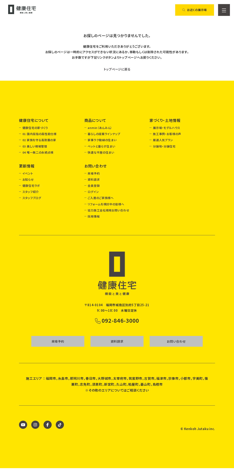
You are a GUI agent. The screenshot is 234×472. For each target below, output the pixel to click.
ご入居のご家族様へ (101, 198)
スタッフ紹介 (30, 192)
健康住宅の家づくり (35, 128)
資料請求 (94, 179)
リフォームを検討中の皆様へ (106, 204)
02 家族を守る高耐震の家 (39, 140)
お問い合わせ (176, 345)
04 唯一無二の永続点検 (37, 152)
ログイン (93, 192)
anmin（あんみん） (100, 128)
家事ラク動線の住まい (102, 140)
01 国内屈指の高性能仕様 (39, 134)
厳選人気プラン (163, 140)
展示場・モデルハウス (166, 128)
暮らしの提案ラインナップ (104, 134)
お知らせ (28, 179)
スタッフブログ (31, 198)
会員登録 (94, 186)
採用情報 (94, 216)
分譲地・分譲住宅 (164, 146)
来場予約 (94, 173)
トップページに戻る (117, 69)
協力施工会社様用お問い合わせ (108, 210)
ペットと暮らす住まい (101, 146)
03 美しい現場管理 (34, 146)
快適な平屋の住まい (101, 152)
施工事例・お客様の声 (167, 134)
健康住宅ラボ (31, 186)
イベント (27, 173)
